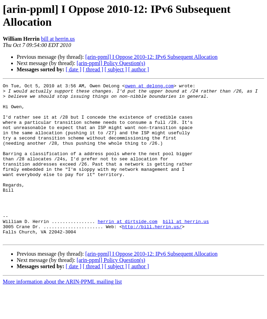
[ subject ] (116, 69)
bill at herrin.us (58, 39)
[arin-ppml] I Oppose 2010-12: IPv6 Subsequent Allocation (151, 57)
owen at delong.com (149, 86)
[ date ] (73, 69)
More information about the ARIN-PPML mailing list (62, 313)
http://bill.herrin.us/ (152, 256)
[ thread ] (93, 69)
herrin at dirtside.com (127, 249)
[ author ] (138, 69)
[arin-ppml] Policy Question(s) (110, 63)
